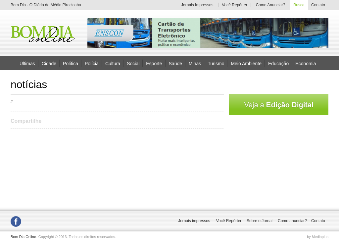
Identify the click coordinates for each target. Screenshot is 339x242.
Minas (195, 63)
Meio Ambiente (246, 63)
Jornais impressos (194, 220)
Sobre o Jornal (259, 220)
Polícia (92, 63)
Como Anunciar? (270, 5)
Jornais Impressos (197, 5)
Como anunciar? (292, 220)
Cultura (112, 63)
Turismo (216, 63)
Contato (318, 5)
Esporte (154, 63)
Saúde (175, 63)
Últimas (27, 63)
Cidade (49, 63)
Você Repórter (234, 5)
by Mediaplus (317, 237)
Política (70, 63)
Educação (278, 63)
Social (133, 63)
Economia (305, 63)
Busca (298, 5)
